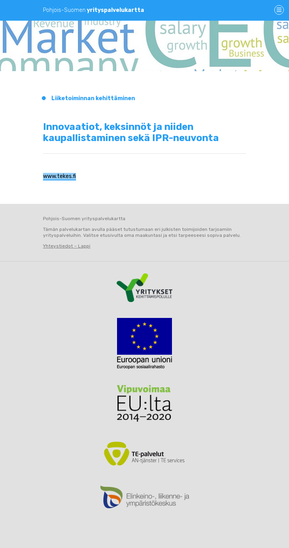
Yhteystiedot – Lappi (66, 246)
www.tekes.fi (59, 176)
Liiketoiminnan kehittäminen (93, 98)
